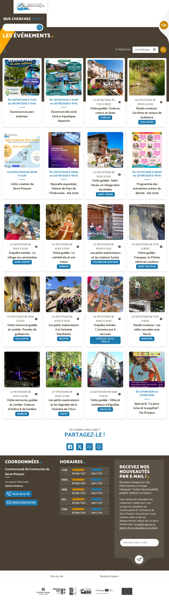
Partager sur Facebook (70, 446)
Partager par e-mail (89, 446)
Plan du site (56, 576)
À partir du (123, 50)
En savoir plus (105, 130)
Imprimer (99, 446)
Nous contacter (24, 502)
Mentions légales (109, 576)
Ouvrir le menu (7, 7)
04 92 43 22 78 (20, 494)
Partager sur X (79, 446)
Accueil (9, 20)
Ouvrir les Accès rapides (164, 25)
